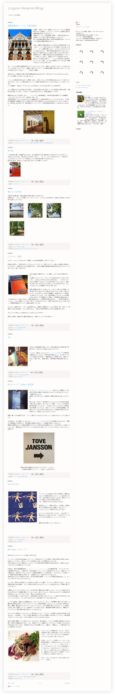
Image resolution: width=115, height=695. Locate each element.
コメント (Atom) (15, 686)
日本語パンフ (37, 469)
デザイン (14, 676)
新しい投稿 (11, 683)
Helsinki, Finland (17, 329)
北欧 (25, 327)
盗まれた (47, 505)
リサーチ (14, 327)
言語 (19, 327)
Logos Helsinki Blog (25, 8)
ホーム (39, 683)
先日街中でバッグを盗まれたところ (40, 390)
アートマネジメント (17, 142)
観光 (20, 246)
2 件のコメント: (25, 474)
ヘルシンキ (26, 142)
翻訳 (51, 142)
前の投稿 (67, 683)
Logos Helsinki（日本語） (84, 85)
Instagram (88, 96)
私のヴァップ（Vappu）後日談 (21, 385)
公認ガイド (42, 142)
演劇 (31, 142)
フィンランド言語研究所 (56, 353)
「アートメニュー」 (54, 644)
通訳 (22, 327)
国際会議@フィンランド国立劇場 (22, 26)
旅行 (23, 539)
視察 (27, 374)
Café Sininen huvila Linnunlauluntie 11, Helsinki (25, 248)
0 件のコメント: (25, 140)
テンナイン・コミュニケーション (37, 569)
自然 (23, 246)
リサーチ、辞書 (14, 257)
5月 (9, 337)
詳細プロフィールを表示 (83, 27)
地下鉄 (11, 151)
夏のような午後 (14, 192)
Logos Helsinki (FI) (82, 87)
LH (78, 22)
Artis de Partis (13, 484)
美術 (23, 476)
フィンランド (15, 374)
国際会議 (47, 142)
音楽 (34, 142)
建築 (37, 142)
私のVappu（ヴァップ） (18, 550)
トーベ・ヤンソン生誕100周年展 (41, 421)
